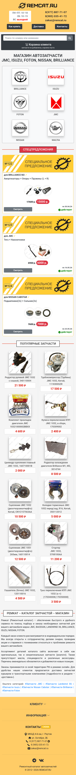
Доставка (39, 26)
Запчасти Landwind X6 (59, 684)
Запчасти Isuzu (12, 687)
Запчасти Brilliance (62, 687)
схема (46, 727)
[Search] (35, 38)
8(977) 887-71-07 (56, 12)
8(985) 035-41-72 (56, 16)
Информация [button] (38, 715)
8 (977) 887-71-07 (39, 741)
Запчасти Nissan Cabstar (36, 687)
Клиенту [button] (38, 704)
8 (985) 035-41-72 (40, 744)
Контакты (62, 26)
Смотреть (18, 209)
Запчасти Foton (12, 690)
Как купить (14, 26)
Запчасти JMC (34, 684)
